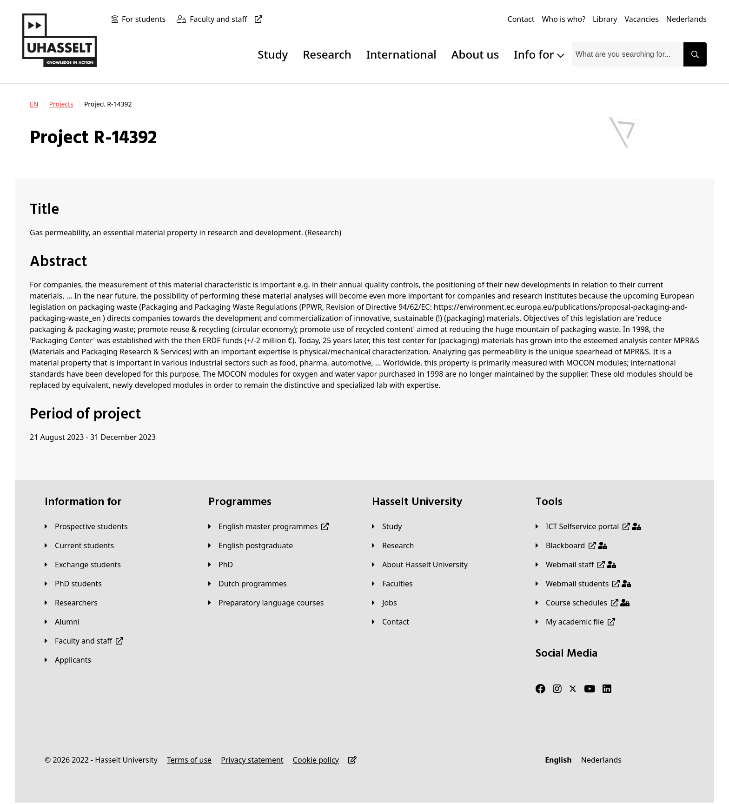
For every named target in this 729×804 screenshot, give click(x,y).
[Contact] (521, 19)
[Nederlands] (686, 19)
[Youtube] (589, 689)
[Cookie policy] (316, 759)
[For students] (145, 19)
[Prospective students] (86, 526)
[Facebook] (540, 689)
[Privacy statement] (252, 759)
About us (475, 54)
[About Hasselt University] (420, 564)
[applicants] (68, 659)
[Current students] (79, 545)
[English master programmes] (268, 526)
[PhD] (220, 564)
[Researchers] (71, 602)
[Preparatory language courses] (266, 602)
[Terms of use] (189, 759)
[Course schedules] (583, 602)
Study (273, 54)
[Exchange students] (83, 564)
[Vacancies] (642, 19)
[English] (558, 759)
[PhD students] (73, 583)
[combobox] (627, 54)
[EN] (34, 104)
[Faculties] (392, 583)
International (401, 54)
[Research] (393, 545)
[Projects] (61, 104)
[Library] (605, 19)
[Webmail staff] (576, 564)
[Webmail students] (583, 583)
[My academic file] (575, 621)
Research (327, 54)
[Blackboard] (571, 545)
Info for (539, 54)
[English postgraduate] (250, 545)
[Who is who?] (563, 19)
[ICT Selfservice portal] (588, 526)
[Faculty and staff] (227, 19)
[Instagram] (557, 689)
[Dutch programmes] (247, 583)
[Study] (387, 526)
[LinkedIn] (607, 689)
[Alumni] (62, 621)
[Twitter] (573, 689)
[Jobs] (384, 602)
